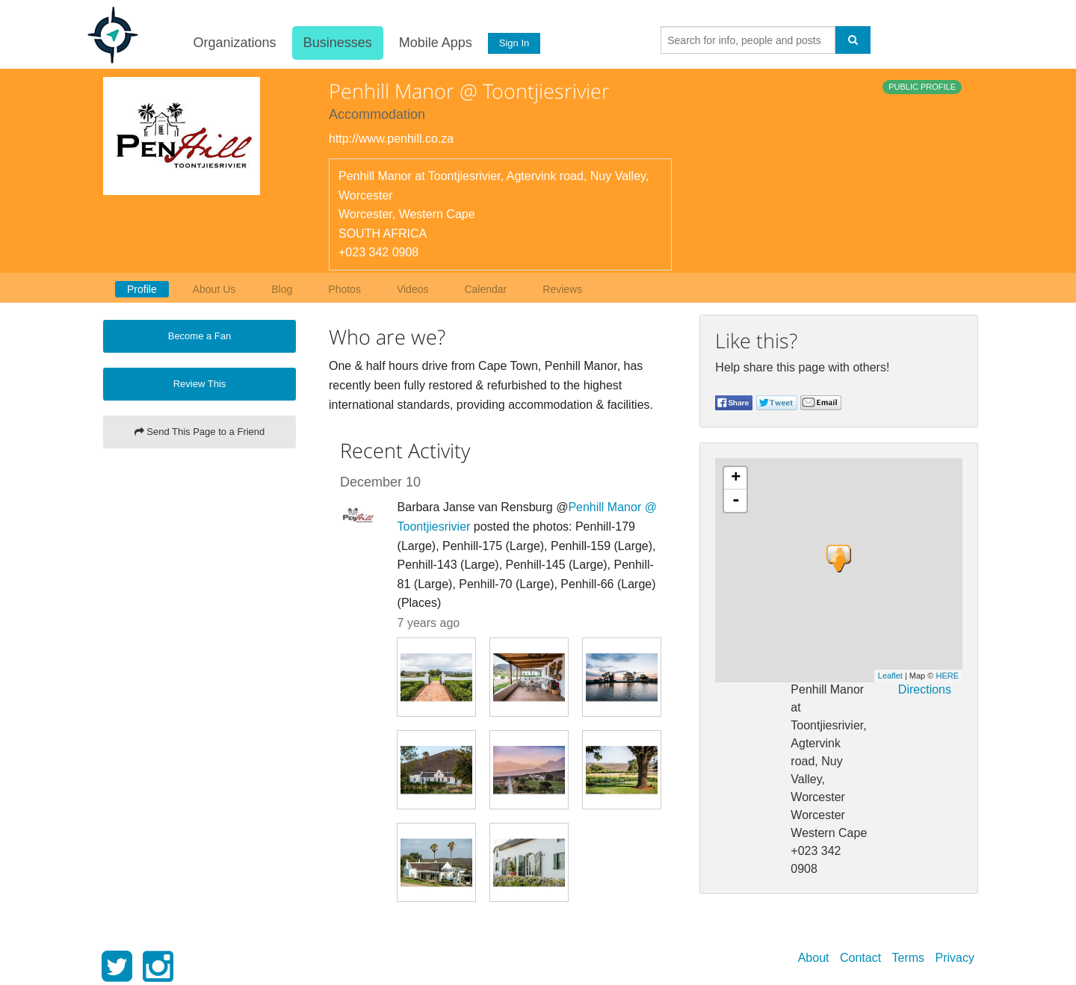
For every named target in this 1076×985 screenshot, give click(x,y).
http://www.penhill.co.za (391, 138)
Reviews (562, 289)
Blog (281, 289)
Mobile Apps (434, 42)
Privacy (955, 957)
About (813, 957)
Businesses (336, 42)
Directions (924, 689)
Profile (142, 289)
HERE (947, 675)
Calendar (485, 289)
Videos (413, 289)
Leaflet (890, 675)
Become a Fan (200, 336)
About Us (214, 289)
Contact (860, 957)
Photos (344, 289)
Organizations (233, 42)
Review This (199, 383)
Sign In (513, 43)
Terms (908, 957)
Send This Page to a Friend (199, 431)
